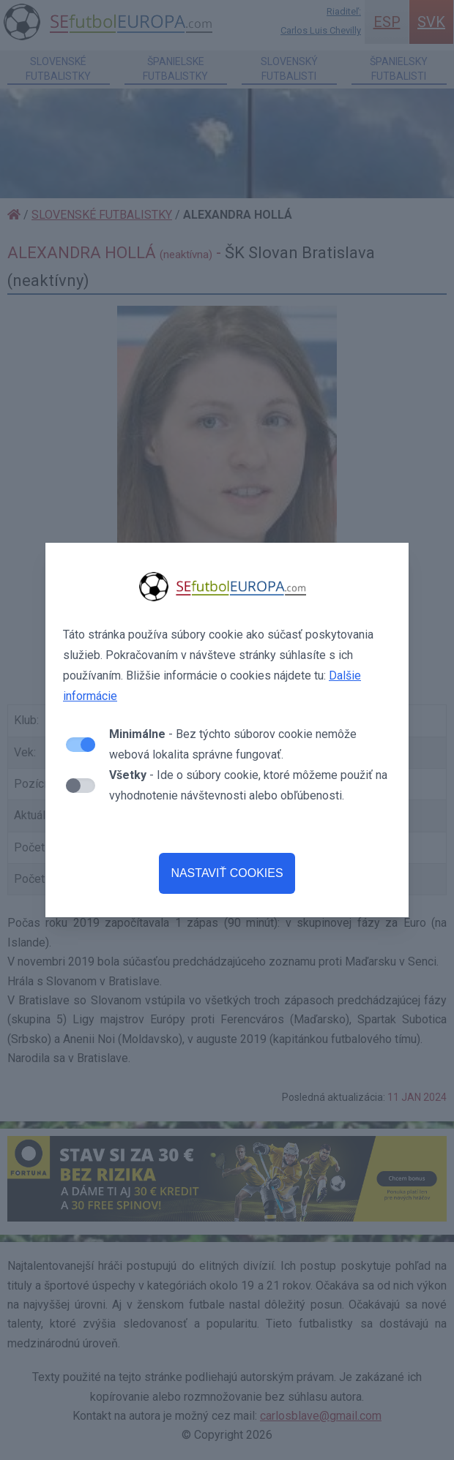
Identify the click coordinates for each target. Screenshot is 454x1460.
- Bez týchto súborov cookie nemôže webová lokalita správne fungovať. (233, 744)
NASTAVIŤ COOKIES (227, 873)
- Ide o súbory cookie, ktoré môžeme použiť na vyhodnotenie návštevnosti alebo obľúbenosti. (248, 785)
